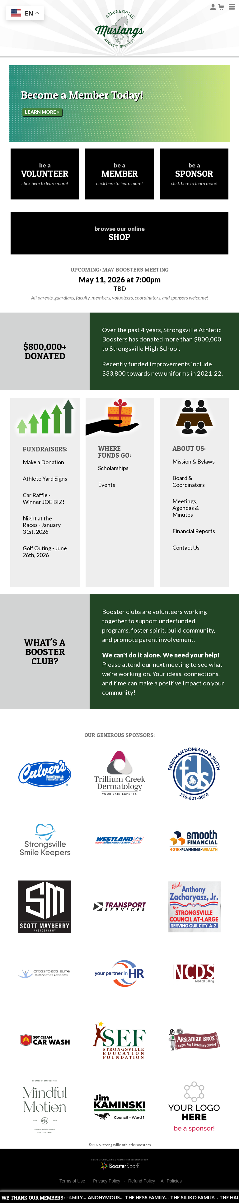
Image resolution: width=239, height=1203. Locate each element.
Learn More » (42, 112)
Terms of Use (72, 1181)
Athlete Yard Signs (45, 478)
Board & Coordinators (188, 481)
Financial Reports (193, 531)
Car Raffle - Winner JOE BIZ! (43, 498)
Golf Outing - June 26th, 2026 (45, 551)
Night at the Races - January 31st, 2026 (42, 525)
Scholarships (113, 468)
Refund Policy (141, 1181)
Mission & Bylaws (193, 461)
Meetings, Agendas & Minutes (185, 508)
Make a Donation (43, 462)
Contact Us (185, 547)
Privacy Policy (106, 1181)
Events (106, 485)
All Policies (171, 1180)
